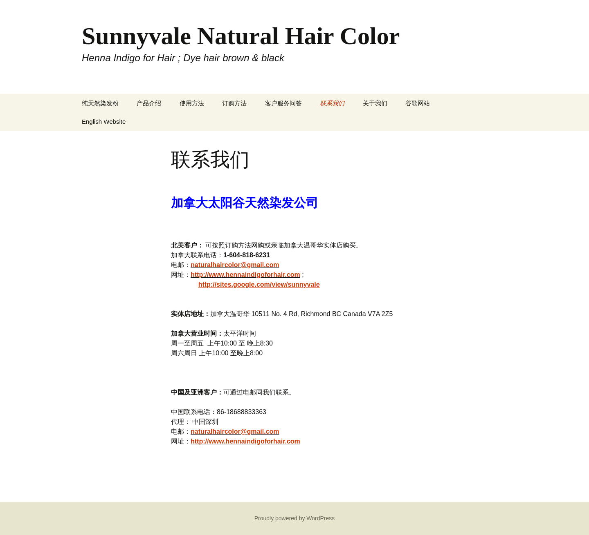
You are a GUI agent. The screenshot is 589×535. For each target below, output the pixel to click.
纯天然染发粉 (100, 103)
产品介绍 (149, 103)
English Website (104, 121)
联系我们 (332, 103)
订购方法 (234, 103)
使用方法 (192, 103)
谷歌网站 (417, 103)
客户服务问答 (283, 103)
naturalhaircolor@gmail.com (235, 264)
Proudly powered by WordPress (294, 518)
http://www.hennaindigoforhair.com (245, 274)
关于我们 (375, 103)
